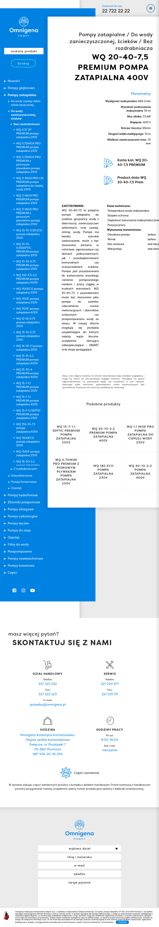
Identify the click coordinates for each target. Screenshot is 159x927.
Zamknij (122, 922)
